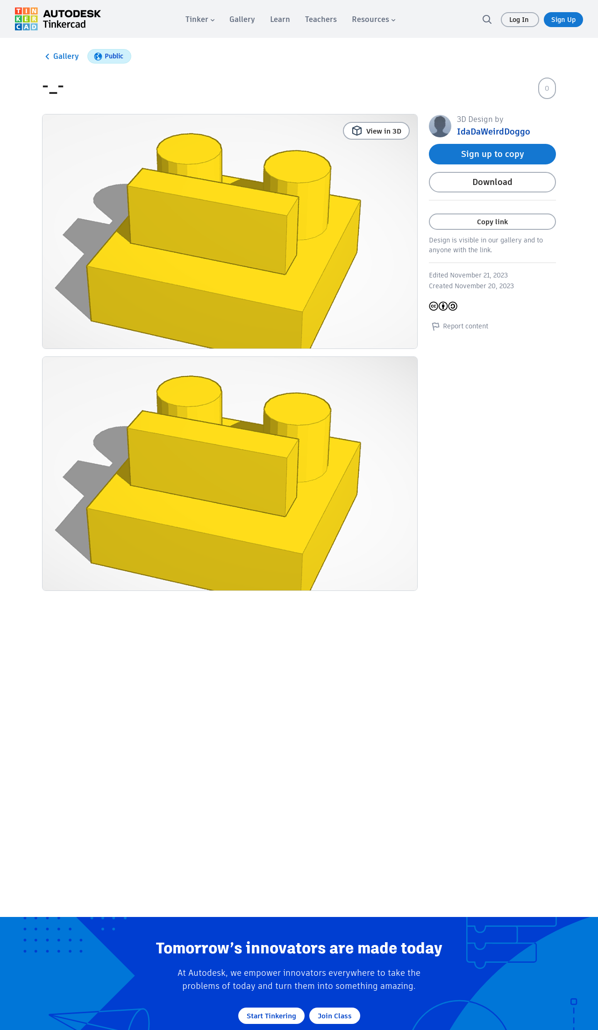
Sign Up (563, 19)
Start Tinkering (271, 1016)
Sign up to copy (492, 154)
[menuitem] (200, 19)
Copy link (492, 222)
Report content (458, 326)
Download (492, 182)
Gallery (60, 56)
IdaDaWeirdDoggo (493, 131)
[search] (487, 19)
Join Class (335, 1016)
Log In (520, 19)
